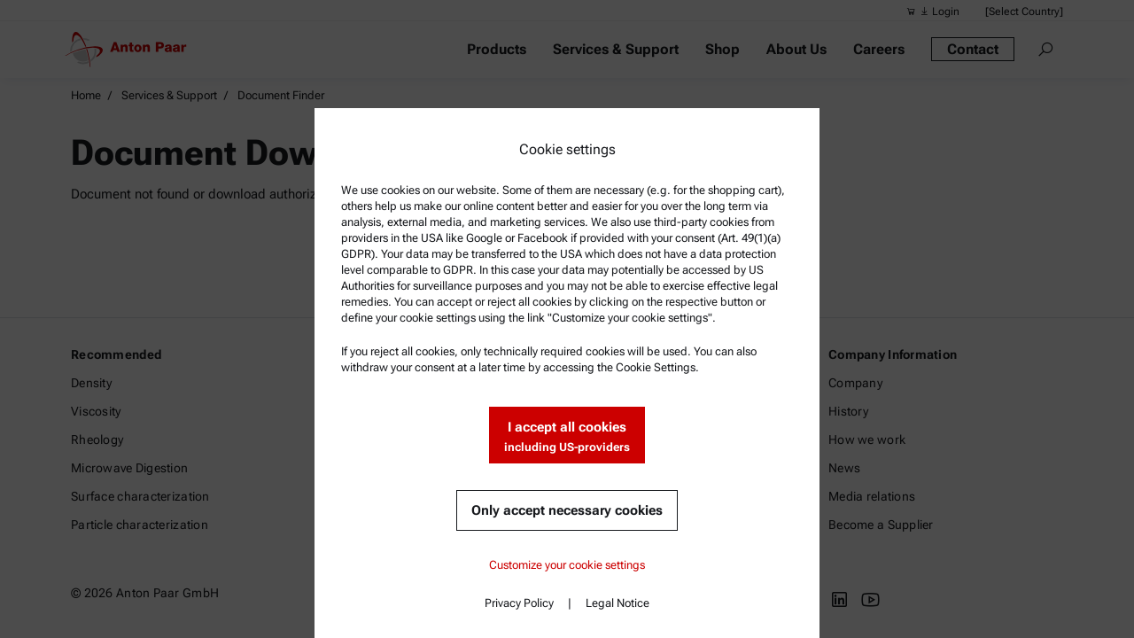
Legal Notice (617, 603)
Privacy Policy (519, 603)
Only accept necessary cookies (567, 510)
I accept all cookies (567, 437)
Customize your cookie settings (567, 565)
